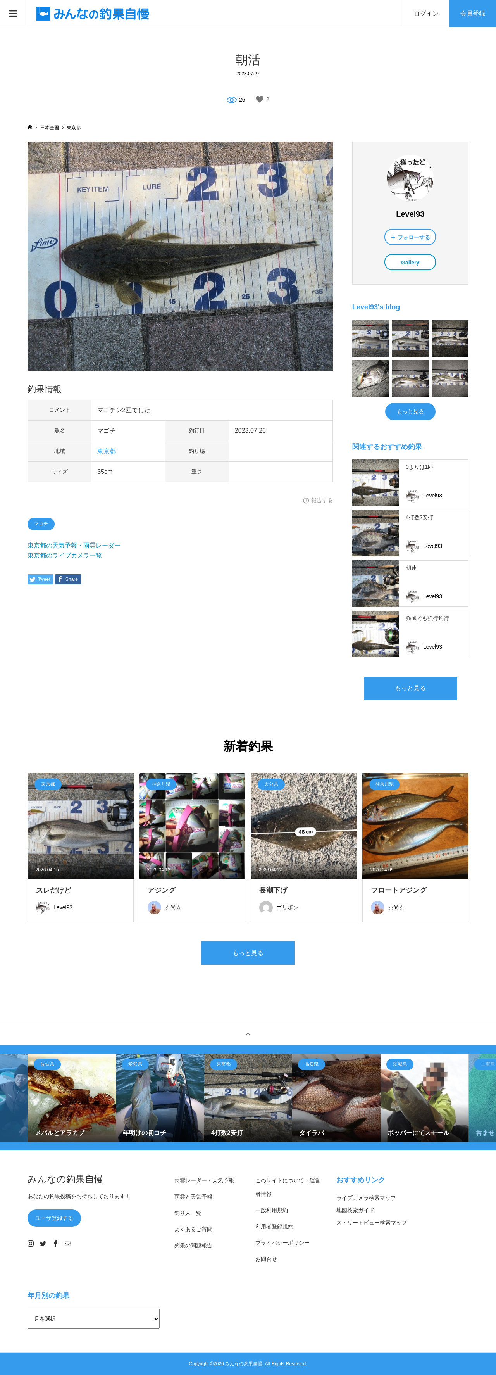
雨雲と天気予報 (193, 1197)
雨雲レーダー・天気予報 (204, 1180)
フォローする (414, 237)
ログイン (426, 13)
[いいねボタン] (259, 99)
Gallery (410, 262)
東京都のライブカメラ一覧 (65, 555)
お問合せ (266, 1259)
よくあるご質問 (193, 1229)
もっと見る (410, 411)
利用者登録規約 (274, 1226)
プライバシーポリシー (282, 1243)
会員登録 (472, 13)
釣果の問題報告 (193, 1245)
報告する (322, 500)
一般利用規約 (271, 1210)
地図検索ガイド (355, 1210)
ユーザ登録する (54, 1218)
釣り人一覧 (188, 1213)
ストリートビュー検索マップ (371, 1223)
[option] (72, 1098)
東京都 (106, 451)
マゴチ (41, 524)
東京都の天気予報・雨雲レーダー (74, 545)
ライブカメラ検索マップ (366, 1198)
